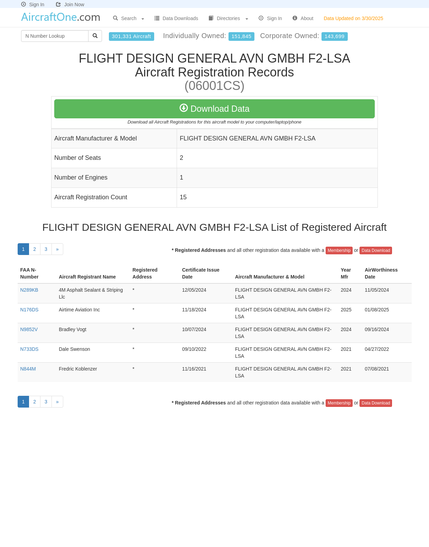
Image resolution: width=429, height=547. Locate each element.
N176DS (29, 309)
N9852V (29, 329)
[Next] (57, 249)
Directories (228, 18)
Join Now (70, 4)
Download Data (214, 108)
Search (128, 18)
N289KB (29, 290)
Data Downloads (176, 18)
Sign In (33, 4)
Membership (339, 250)
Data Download (376, 250)
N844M (28, 369)
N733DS (29, 349)
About (303, 18)
